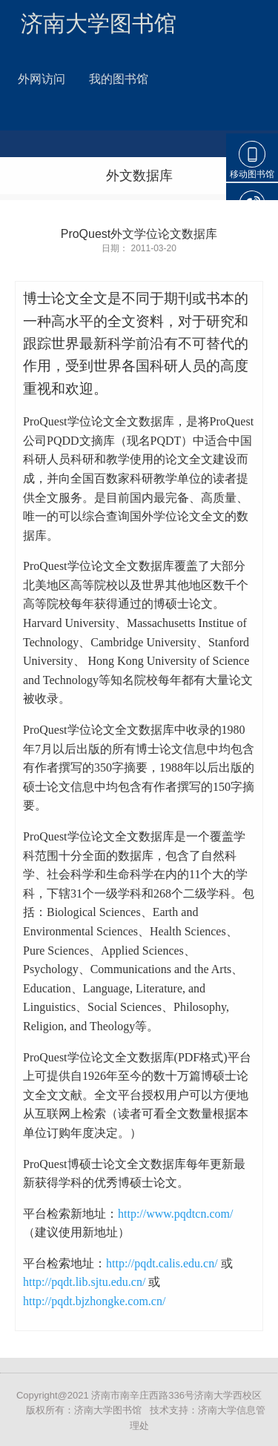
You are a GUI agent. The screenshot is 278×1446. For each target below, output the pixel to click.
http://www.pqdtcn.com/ (175, 1213)
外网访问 (41, 79)
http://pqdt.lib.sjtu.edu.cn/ (84, 1282)
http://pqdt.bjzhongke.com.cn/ (94, 1301)
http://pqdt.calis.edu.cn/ (162, 1263)
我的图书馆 (118, 79)
